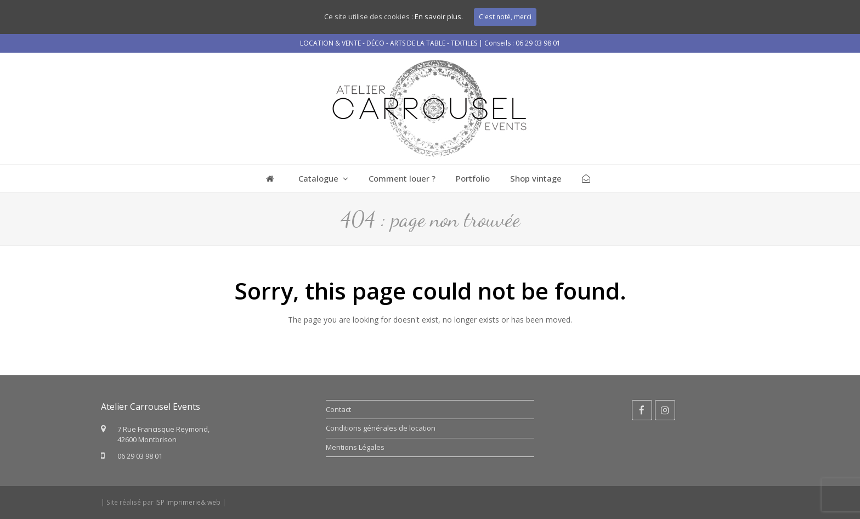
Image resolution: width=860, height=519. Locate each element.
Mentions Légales (355, 447)
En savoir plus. (439, 16)
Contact (338, 409)
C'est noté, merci (505, 16)
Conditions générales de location (380, 428)
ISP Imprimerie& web (187, 502)
